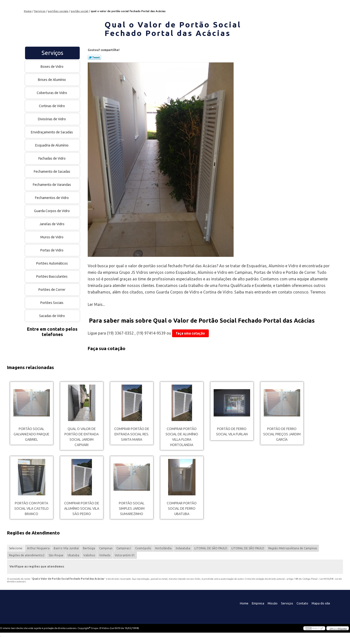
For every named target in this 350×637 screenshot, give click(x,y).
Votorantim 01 (125, 555)
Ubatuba (73, 555)
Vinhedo (105, 555)
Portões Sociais (52, 303)
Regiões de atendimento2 (26, 555)
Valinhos (89, 555)
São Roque (56, 555)
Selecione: (16, 548)
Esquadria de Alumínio (52, 145)
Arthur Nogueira (38, 548)
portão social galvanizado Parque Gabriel (31, 434)
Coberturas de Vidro (52, 93)
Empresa (258, 603)
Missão (273, 603)
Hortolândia (163, 548)
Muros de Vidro (52, 237)
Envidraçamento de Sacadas (52, 132)
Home (244, 603)
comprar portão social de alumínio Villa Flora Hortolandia (182, 437)
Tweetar (94, 57)
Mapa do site (321, 603)
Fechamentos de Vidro (52, 198)
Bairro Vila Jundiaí (66, 548)
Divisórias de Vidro (52, 119)
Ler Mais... (96, 304)
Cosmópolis (143, 548)
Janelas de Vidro (52, 224)
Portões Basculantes (52, 276)
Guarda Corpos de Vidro (52, 211)
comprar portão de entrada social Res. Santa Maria (131, 434)
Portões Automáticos (52, 263)
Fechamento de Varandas (52, 185)
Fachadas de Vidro (52, 158)
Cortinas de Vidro (52, 106)
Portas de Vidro (52, 250)
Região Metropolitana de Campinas (292, 548)
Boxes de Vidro (52, 67)
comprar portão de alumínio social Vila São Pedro (81, 508)
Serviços (52, 53)
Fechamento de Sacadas (52, 171)
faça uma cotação (190, 333)
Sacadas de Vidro (52, 316)
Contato (302, 603)
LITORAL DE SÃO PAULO (210, 548)
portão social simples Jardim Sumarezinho (132, 508)
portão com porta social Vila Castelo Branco (31, 508)
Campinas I (123, 548)
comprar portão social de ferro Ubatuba (182, 508)
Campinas (105, 548)
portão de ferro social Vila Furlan (232, 431)
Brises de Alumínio (52, 80)
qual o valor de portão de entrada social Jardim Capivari (81, 437)
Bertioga (89, 548)
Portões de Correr (52, 290)
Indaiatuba (183, 548)
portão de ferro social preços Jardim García (282, 434)
